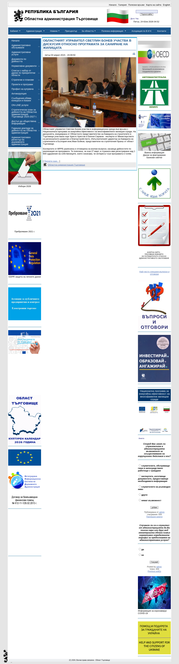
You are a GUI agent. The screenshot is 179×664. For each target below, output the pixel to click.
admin (162, 512)
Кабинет (14, 31)
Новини (53, 31)
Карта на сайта (153, 5)
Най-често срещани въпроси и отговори (154, 272)
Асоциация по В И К (141, 31)
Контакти (161, 31)
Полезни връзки (136, 5)
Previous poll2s (154, 571)
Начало (113, 5)
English (166, 5)
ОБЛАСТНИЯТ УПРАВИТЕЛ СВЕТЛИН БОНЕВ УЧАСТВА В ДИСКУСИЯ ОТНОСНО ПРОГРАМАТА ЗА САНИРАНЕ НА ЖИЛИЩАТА (87, 44)
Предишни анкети (154, 517)
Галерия (122, 5)
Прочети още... (51, 161)
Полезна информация (112, 31)
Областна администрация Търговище (66, 165)
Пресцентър (71, 31)
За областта (88, 31)
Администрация (34, 31)
